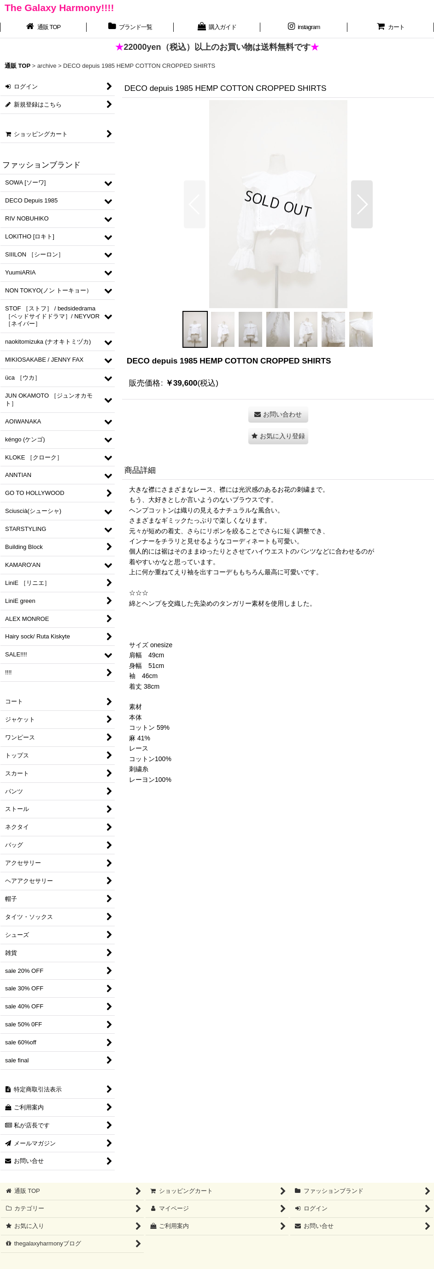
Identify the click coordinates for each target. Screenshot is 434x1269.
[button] (194, 204)
